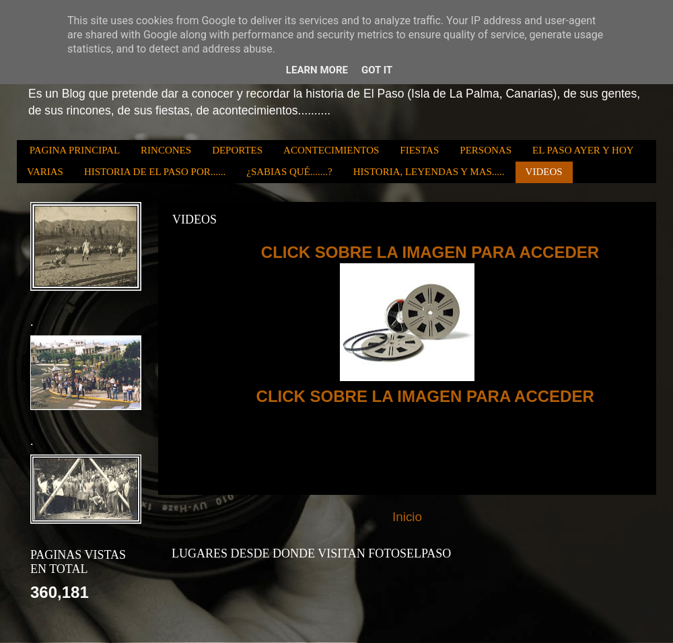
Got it (376, 70)
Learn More (317, 70)
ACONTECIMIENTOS (331, 150)
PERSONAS (485, 150)
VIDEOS (544, 171)
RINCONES (166, 150)
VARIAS (45, 171)
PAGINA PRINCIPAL (75, 150)
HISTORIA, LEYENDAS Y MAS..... (429, 171)
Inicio (407, 517)
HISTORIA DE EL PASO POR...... (154, 171)
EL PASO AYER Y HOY (583, 150)
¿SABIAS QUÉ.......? (289, 171)
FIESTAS (419, 150)
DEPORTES (237, 150)
